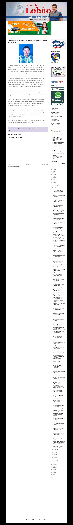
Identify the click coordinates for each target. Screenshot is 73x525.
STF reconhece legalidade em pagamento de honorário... (58, 191)
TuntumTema (55, 232)
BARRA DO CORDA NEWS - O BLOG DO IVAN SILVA (58, 131)
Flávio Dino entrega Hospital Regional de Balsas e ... (58, 298)
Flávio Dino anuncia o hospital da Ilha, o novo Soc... (58, 280)
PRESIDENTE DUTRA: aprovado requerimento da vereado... (59, 306)
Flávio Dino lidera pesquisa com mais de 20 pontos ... (58, 325)
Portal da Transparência (56, 112)
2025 (53, 169)
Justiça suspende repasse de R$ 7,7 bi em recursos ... (59, 248)
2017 (53, 182)
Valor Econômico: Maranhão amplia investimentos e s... (59, 225)
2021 (53, 176)
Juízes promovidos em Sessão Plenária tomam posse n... (58, 363)
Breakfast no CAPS (56, 361)
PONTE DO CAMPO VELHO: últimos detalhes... (58, 411)
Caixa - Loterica (55, 108)
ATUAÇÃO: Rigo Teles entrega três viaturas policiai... (59, 378)
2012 (53, 469)
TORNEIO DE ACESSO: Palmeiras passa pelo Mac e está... (59, 359)
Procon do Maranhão (55, 120)
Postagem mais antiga (44, 164)
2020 (53, 177)
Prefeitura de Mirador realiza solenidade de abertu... (58, 444)
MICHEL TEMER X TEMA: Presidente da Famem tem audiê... (59, 193)
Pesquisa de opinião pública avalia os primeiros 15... (58, 328)
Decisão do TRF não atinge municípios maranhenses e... (58, 231)
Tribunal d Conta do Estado (56, 115)
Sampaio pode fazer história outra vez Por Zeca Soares (58, 267)
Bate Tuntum (55, 150)
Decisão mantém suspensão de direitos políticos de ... (58, 206)
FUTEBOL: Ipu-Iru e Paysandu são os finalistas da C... (59, 323)
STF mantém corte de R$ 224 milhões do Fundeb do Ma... (58, 209)
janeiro (54, 460)
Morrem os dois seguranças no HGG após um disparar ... (59, 314)
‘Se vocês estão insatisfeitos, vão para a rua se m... (58, 201)
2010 (53, 472)
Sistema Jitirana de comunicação (58, 142)
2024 (53, 171)
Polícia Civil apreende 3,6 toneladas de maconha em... (59, 270)
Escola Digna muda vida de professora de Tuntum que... (58, 391)
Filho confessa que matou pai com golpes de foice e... (58, 348)
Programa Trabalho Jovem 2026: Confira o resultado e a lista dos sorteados (58, 139)
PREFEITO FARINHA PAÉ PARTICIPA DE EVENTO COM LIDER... (59, 235)
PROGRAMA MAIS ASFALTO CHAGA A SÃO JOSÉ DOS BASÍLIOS (58, 337)
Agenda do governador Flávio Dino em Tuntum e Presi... (59, 404)
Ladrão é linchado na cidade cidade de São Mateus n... (59, 304)
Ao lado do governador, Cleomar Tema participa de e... (58, 309)
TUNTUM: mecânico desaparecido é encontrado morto (59, 447)
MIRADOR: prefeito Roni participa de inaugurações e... (59, 383)
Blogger (45, 519)
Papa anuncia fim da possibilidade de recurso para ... (58, 272)
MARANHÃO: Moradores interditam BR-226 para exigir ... (59, 238)
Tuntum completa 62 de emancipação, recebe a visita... (58, 398)
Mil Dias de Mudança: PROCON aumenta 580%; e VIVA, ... (58, 211)
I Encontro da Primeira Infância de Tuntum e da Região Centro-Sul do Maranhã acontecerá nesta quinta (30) (58, 152)
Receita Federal (54, 117)
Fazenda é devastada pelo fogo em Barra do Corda (58, 277)
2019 (53, 179)
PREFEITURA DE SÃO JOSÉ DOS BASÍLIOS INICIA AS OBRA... (59, 442)
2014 (53, 466)
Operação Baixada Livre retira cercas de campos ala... (58, 346)
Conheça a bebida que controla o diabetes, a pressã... (58, 295)
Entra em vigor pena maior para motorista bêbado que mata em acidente (57, 157)
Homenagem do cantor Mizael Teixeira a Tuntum (58, 393)
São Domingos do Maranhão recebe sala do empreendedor (59, 246)
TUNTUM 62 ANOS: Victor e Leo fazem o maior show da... (59, 388)
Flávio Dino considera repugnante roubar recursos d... (58, 409)
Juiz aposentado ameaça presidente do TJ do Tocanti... (59, 290)
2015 (53, 464)
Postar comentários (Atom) (15, 166)
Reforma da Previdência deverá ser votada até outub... (59, 343)
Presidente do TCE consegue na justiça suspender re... (58, 265)
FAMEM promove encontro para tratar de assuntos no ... (58, 243)
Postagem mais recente (12, 164)
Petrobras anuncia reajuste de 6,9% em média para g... (59, 241)
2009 (53, 474)
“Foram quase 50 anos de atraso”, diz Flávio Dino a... (58, 285)
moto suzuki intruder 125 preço (57, 143)
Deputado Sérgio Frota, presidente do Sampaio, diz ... (58, 253)
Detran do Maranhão (55, 124)
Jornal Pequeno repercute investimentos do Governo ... (58, 386)
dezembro (55, 184)
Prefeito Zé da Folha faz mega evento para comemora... (58, 251)
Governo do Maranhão (56, 123)
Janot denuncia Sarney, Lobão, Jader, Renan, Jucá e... (58, 426)
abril (54, 455)
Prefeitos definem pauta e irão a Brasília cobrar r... (58, 219)
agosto (54, 449)
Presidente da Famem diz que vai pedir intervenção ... (58, 198)
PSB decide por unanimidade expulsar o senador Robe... (58, 414)
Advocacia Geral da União (56, 126)
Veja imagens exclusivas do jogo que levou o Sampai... (58, 262)
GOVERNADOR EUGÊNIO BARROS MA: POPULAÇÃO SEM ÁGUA (58, 356)
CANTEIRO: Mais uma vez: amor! (59, 329)
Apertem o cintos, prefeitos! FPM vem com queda (58, 353)
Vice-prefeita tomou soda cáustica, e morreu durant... (59, 216)
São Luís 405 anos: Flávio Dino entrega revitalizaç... (58, 421)
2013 (53, 467)
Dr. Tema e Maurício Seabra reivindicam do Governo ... (58, 275)
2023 (53, 172)
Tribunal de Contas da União (57, 116)
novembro (55, 185)
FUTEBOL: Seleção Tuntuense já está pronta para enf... (58, 401)
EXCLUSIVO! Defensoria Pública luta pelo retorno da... (58, 293)
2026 (53, 167)
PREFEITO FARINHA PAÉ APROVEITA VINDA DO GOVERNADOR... (58, 375)
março (54, 457)
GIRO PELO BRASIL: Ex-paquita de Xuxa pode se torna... (59, 204)
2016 (53, 462)
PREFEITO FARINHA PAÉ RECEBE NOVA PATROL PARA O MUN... (59, 300)
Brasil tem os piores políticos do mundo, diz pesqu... (58, 214)
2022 (53, 174)
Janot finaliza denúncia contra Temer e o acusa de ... (58, 369)
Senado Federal (54, 119)
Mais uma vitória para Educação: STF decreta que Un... (58, 429)
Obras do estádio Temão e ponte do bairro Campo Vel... (59, 432)
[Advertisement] (58, 496)
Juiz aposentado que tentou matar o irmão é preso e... (59, 311)
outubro (54, 187)
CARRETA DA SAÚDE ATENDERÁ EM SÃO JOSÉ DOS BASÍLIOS (58, 317)
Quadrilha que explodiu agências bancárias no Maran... (58, 288)
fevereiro (55, 459)
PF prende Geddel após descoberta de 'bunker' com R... (58, 434)
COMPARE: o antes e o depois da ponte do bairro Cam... (58, 351)
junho (54, 452)
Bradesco (53, 109)
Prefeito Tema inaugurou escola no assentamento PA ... (59, 334)
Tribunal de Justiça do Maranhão (57, 113)
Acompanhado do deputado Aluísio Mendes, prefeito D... (59, 256)
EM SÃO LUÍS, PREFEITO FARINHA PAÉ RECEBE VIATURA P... (58, 366)
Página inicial (28, 164)
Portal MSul (55, 155)
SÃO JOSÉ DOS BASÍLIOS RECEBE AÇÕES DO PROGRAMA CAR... (58, 259)
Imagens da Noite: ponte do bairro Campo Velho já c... (58, 406)
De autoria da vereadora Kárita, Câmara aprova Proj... (58, 228)
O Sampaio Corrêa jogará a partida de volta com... (59, 223)
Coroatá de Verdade (56, 137)
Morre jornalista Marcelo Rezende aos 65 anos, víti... (58, 332)
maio (54, 454)
